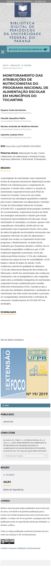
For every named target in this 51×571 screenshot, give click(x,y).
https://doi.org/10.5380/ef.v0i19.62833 (23, 146)
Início (6, 65)
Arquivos (15, 65)
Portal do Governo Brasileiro (19, 1)
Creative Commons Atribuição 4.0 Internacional (20, 548)
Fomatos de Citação (14, 456)
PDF (6, 405)
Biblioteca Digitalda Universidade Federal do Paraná (22, 32)
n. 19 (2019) (26, 65)
